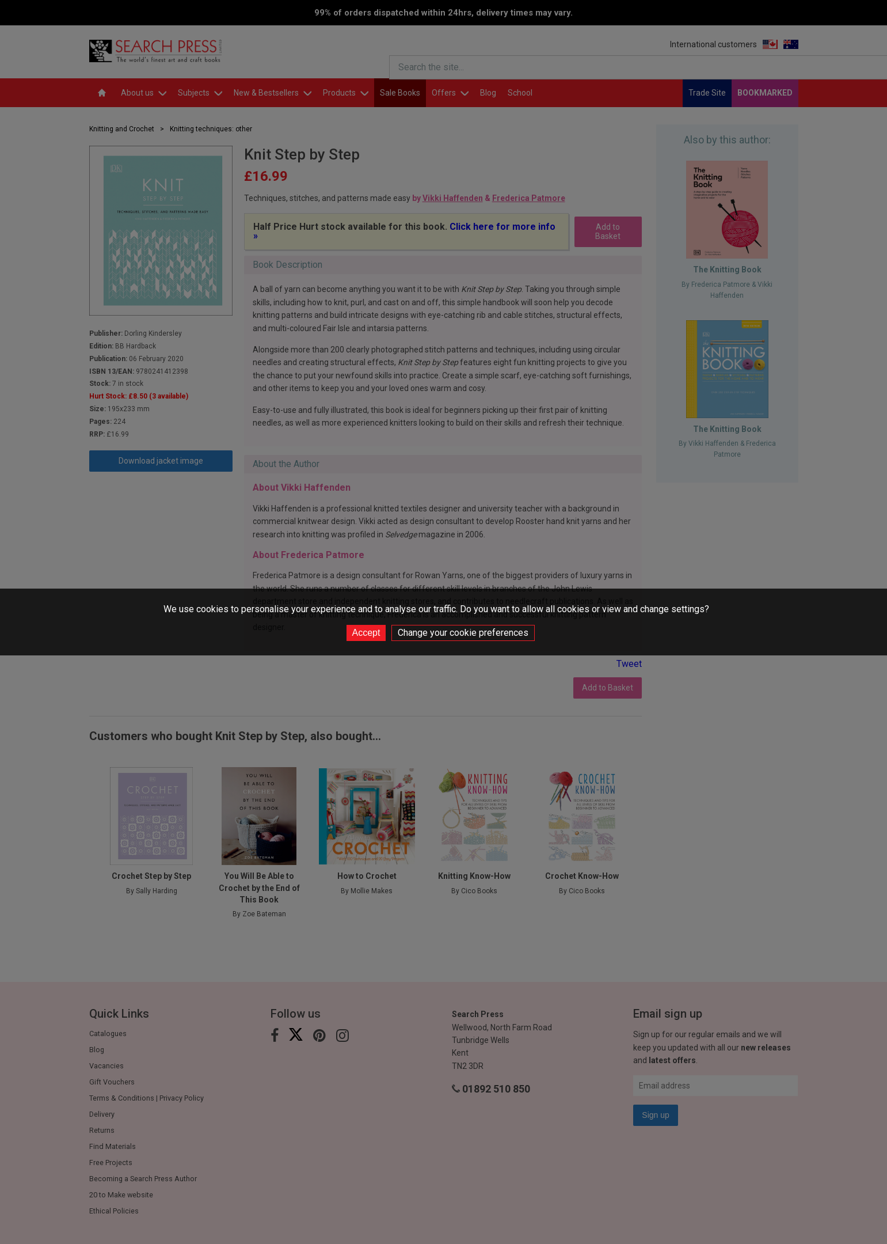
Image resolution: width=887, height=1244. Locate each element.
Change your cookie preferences (463, 632)
